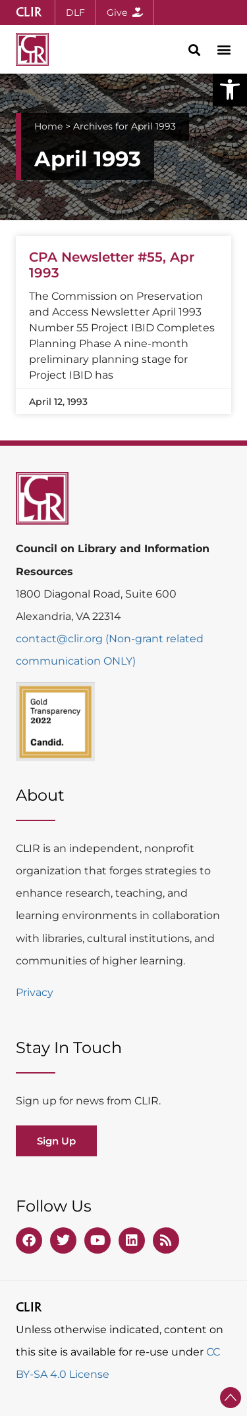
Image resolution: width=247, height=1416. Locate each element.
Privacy (34, 992)
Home (48, 126)
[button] (230, 89)
